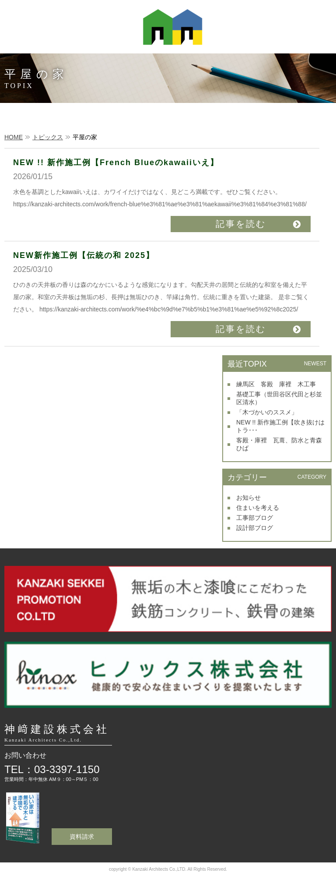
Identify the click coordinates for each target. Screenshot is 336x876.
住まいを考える (257, 507)
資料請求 (82, 836)
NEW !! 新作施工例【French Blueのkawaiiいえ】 (116, 162)
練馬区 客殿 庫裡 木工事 (276, 384)
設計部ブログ (254, 527)
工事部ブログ (254, 517)
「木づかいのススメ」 (267, 412)
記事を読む (241, 224)
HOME (13, 137)
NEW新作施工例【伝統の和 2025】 (83, 255)
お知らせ (248, 497)
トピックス (47, 137)
